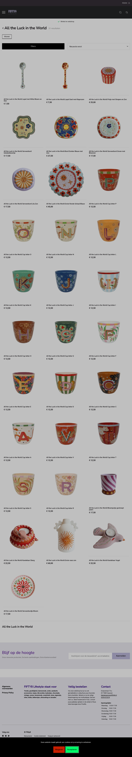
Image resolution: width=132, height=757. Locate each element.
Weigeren (59, 749)
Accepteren (72, 749)
